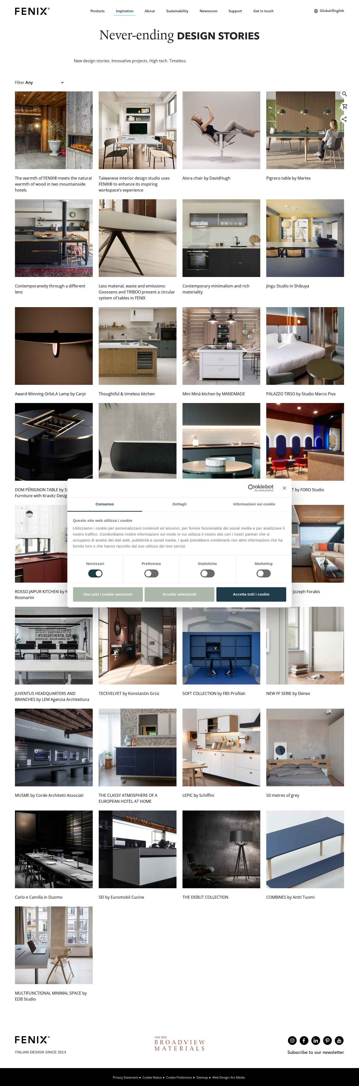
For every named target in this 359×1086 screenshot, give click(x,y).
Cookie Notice (152, 1077)
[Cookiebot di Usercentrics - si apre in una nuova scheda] (251, 488)
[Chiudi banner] (284, 488)
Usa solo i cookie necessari (108, 594)
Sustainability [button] (177, 11)
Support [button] (235, 11)
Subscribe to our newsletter (315, 1052)
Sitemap (202, 1077)
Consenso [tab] (104, 504)
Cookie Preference (179, 1077)
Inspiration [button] (124, 11)
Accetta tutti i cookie (251, 594)
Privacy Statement (125, 1077)
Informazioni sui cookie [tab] (254, 504)
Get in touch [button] (263, 11)
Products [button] (97, 11)
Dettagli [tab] (179, 504)
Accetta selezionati (179, 594)
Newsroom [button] (208, 11)
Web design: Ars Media (228, 1077)
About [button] (150, 11)
